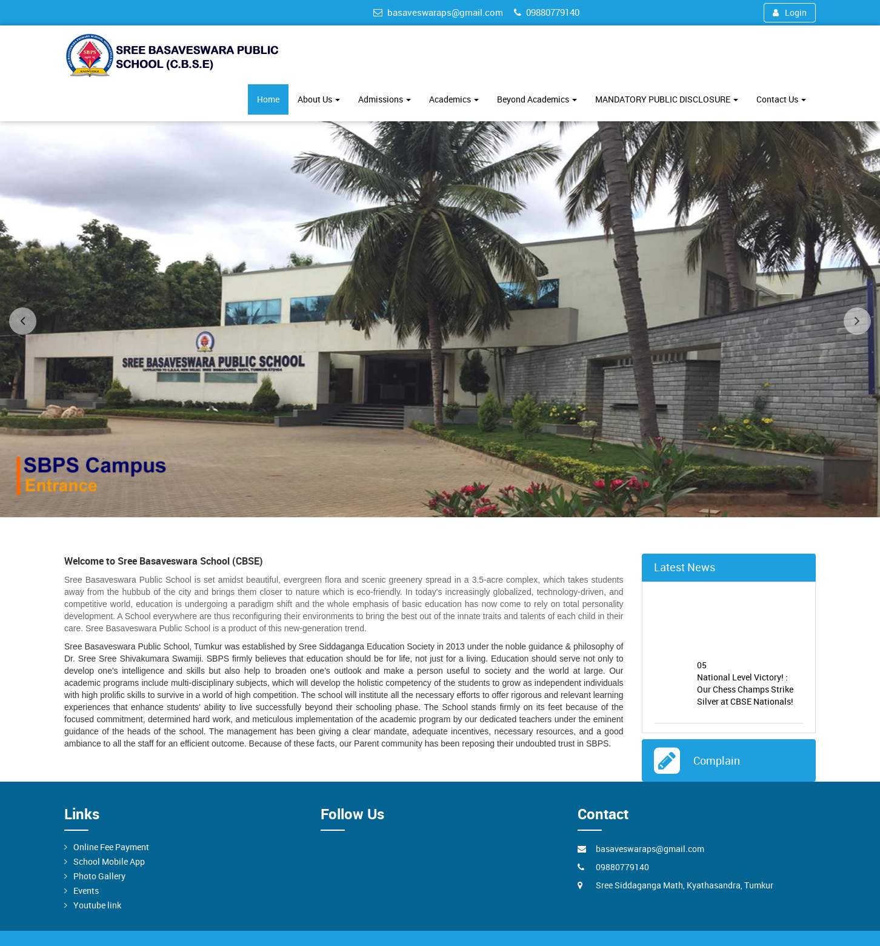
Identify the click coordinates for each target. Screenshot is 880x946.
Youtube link (97, 905)
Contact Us (781, 99)
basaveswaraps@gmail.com (438, 12)
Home (268, 99)
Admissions (384, 99)
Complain (713, 760)
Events (86, 890)
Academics (454, 99)
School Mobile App (109, 861)
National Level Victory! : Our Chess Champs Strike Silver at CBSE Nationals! (750, 684)
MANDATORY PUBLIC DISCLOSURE (666, 99)
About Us (319, 99)
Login (790, 12)
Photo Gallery (99, 876)
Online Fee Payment (111, 847)
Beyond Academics (537, 99)
